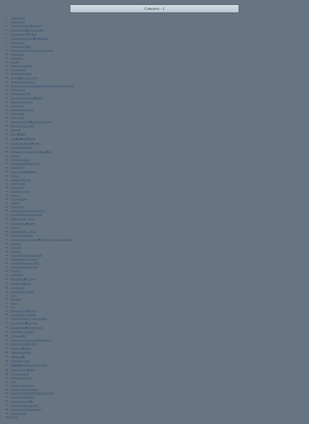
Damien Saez (18, 42)
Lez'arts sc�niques (21, 348)
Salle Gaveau (18, 17)
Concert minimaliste (22, 65)
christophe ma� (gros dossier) (27, 29)
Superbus (16, 243)
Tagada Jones (18, 287)
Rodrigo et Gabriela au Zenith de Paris (31, 340)
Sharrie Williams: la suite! (25, 266)
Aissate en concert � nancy (26, 143)
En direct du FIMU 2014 (24, 310)
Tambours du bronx (21, 73)
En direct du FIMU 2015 (24, 343)
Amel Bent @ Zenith (22, 331)
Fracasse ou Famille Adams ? (26, 409)
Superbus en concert (21, 101)
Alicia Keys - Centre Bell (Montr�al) (31, 151)
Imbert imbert (18, 183)
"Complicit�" (18, 335)
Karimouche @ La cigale (24, 259)
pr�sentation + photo (22, 218)
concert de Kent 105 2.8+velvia (27, 210)
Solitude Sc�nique (21, 283)
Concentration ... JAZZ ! (24, 231)
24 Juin (15, 417)
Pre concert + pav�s (22, 401)
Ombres (15, 202)
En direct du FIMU (21, 46)
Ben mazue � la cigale (23, 278)
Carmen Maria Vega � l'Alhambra (29, 38)
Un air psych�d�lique (23, 171)
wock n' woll (17, 117)
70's (13, 306)
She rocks (16, 251)
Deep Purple (17, 187)
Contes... (15, 195)
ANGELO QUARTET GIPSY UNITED (32, 393)
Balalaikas (16, 299)
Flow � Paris (18, 134)
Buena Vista (17, 206)
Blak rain (16, 129)
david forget (17, 105)
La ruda (15, 61)
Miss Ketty (17, 58)
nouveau (15, 155)
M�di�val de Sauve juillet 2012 (29, 365)
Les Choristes (18, 69)
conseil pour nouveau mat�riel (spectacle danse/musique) (42, 239)
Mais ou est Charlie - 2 (23, 81)
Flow (13, 295)
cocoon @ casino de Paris (24, 405)
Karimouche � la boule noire (26, 327)
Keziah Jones (18, 167)
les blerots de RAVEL (22, 397)
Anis (13, 381)
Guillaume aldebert (21, 352)
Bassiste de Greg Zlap (22, 125)
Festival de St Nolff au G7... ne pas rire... (33, 50)
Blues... (15, 303)
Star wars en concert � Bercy (27, 97)
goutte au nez (18, 89)
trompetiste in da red (22, 377)
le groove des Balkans (22, 385)
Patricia (15, 227)
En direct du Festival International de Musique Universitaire (43, 85)
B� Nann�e (18, 356)
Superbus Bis (18, 21)
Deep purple (17, 113)
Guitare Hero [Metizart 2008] (26, 255)
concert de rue (18, 413)
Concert (15, 175)
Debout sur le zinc (20, 360)
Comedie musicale (21, 159)
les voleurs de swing (22, 147)
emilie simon (18, 54)
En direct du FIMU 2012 (24, 34)
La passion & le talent (22, 291)
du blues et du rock (21, 179)
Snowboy (16, 270)
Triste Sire (16, 247)
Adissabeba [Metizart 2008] (26, 163)
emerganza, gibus (20, 191)
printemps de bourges (22, 109)
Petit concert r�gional (23, 223)
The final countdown (22, 235)
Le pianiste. (17, 274)
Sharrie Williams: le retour (25, 262)
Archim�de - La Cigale (24, 77)
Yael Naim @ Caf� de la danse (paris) (31, 121)
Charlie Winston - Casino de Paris (29, 318)
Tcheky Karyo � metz (23, 369)
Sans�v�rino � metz (23, 138)
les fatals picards (19, 373)
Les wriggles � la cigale (24, 322)
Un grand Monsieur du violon (26, 214)
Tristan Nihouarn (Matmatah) (26, 25)
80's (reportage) (19, 199)
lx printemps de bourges (23, 314)
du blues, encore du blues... (25, 389)
